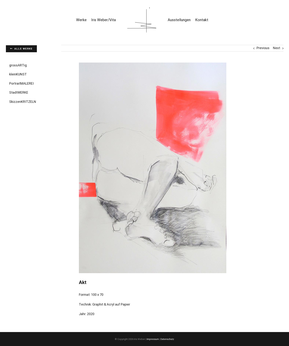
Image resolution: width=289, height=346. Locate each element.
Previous (263, 48)
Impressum (153, 339)
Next (276, 48)
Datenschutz (167, 339)
